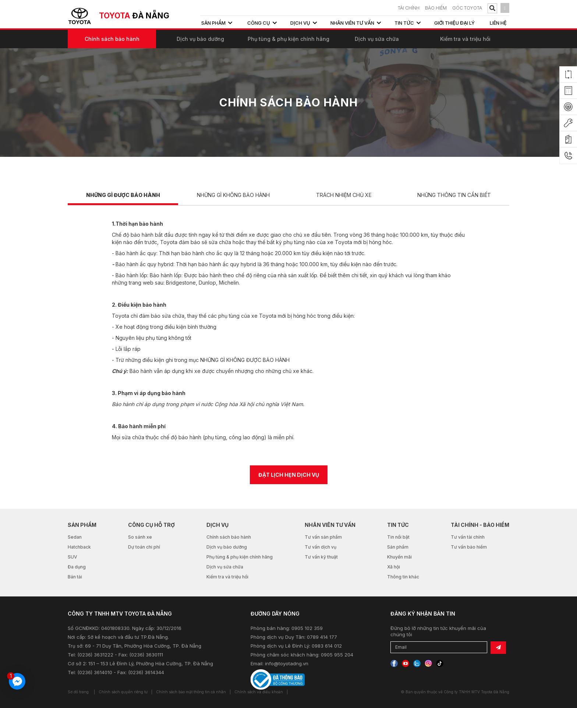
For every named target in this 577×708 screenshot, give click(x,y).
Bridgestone (181, 282)
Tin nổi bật (398, 537)
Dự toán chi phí (144, 547)
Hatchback (79, 547)
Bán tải (75, 577)
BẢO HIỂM (436, 8)
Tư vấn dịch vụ (320, 547)
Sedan (75, 537)
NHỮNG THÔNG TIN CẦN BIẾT (454, 195)
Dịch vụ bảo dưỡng (200, 39)
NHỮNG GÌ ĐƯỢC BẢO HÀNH (123, 195)
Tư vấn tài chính (468, 537)
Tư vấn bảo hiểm (469, 547)
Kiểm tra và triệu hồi (465, 39)
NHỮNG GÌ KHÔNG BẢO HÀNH (233, 195)
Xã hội (393, 567)
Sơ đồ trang (78, 692)
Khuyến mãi (399, 557)
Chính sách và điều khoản (258, 692)
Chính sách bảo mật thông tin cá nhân (191, 692)
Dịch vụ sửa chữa (377, 39)
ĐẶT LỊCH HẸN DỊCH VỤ (288, 475)
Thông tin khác (403, 577)
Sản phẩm (397, 547)
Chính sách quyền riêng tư (123, 692)
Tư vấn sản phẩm (323, 537)
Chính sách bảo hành (112, 39)
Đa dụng (77, 567)
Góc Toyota (467, 8)
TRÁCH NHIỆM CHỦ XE (344, 195)
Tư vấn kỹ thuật (321, 557)
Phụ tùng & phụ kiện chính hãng (288, 39)
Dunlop (207, 282)
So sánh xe (140, 537)
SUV (72, 557)
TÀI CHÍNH (409, 8)
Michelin (229, 282)
